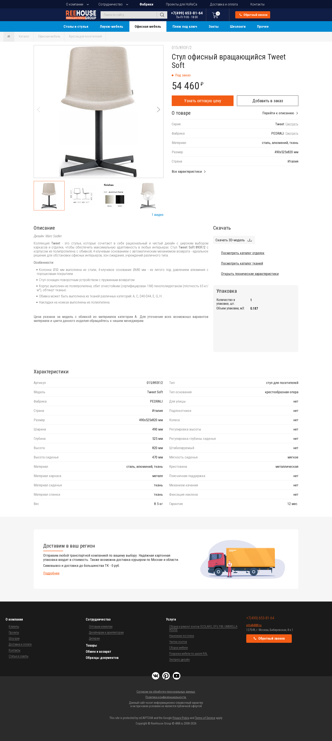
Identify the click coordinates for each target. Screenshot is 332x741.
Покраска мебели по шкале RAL (188, 653)
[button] (158, 109)
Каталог (24, 36)
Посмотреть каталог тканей (242, 263)
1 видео (157, 215)
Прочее (263, 26)
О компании (74, 4)
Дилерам (94, 638)
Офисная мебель (148, 26)
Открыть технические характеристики (250, 274)
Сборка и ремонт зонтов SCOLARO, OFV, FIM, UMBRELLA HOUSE (203, 628)
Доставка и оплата (224, 4)
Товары (91, 645)
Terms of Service (205, 718)
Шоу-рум (14, 638)
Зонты (214, 26)
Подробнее (51, 573)
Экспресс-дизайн (179, 659)
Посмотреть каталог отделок (242, 253)
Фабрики (146, 4)
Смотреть (291, 124)
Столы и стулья (76, 26)
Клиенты (14, 626)
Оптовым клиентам (100, 626)
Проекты (14, 632)
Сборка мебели (178, 647)
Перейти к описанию (278, 113)
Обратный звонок (253, 15)
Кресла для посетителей (85, 36)
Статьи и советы (18, 656)
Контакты (257, 4)
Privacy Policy (181, 718)
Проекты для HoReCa (181, 4)
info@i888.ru (253, 625)
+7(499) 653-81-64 (187, 15)
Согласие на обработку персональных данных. (166, 691)
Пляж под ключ (185, 26)
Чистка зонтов (178, 641)
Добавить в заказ (267, 100)
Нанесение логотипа (181, 636)
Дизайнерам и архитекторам (106, 632)
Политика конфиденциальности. (166, 697)
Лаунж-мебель (111, 26)
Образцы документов (102, 658)
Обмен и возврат (98, 652)
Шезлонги (238, 26)
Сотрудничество (110, 4)
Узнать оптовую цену (202, 100)
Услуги (171, 619)
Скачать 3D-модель (230, 240)
